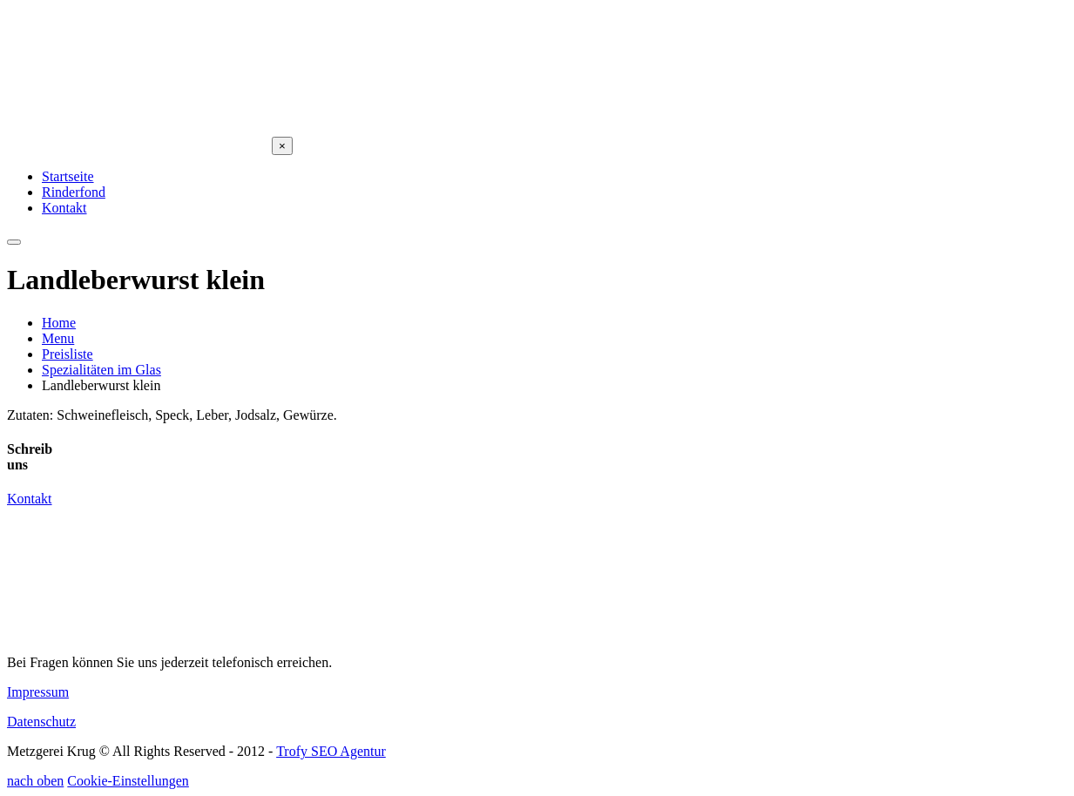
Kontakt (29, 498)
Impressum (38, 692)
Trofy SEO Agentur (331, 751)
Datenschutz (41, 721)
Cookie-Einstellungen (128, 780)
